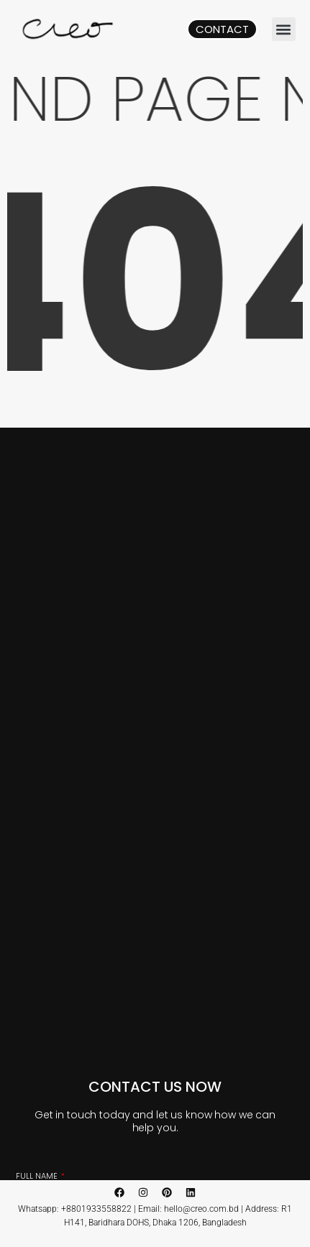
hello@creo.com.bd (201, 1209)
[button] (284, 29)
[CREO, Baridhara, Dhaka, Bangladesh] (155, 709)
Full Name (38, 1176)
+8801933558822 (96, 1209)
